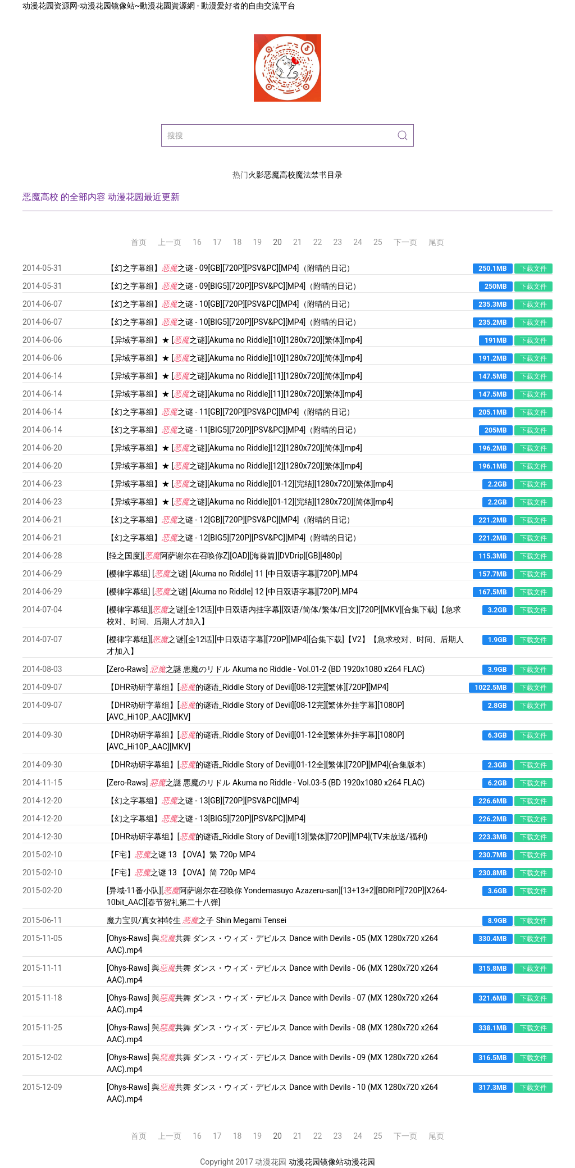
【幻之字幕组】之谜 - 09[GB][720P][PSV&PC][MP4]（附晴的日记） (230, 267)
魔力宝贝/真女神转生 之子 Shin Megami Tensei (196, 920)
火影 (256, 174)
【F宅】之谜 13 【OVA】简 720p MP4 (181, 872)
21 (297, 242)
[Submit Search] (402, 135)
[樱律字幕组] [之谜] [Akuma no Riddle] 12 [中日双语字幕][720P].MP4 (232, 591)
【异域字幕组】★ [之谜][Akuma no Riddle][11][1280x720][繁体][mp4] (234, 393)
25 (377, 242)
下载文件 (533, 268)
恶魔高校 (279, 174)
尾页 (436, 242)
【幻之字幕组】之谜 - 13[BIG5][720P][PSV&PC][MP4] (206, 818)
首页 (139, 242)
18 (237, 242)
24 (357, 242)
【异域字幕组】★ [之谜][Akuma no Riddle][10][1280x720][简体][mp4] (234, 357)
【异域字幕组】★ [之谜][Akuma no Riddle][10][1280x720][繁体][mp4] (234, 339)
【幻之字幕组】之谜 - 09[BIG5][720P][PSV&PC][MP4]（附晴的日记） (233, 285)
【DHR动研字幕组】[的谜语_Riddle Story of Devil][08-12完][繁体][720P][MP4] (248, 687)
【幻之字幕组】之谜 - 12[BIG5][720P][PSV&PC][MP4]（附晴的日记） (233, 537)
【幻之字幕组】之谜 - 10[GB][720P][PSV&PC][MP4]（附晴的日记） (230, 303)
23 (338, 242)
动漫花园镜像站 (316, 1161)
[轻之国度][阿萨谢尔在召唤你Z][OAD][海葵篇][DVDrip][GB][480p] (224, 555)
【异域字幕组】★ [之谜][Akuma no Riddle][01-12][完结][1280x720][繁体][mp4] (250, 483)
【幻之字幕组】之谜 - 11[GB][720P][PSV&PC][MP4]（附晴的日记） (230, 411)
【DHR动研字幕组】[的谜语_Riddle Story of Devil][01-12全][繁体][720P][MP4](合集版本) (266, 764)
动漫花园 (359, 1161)
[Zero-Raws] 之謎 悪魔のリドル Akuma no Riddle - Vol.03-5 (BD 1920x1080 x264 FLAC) (266, 782)
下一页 (405, 242)
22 (317, 242)
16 (197, 242)
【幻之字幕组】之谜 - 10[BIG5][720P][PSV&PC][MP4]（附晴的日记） (233, 321)
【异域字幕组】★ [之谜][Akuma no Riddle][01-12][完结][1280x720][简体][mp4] (250, 501)
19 (257, 242)
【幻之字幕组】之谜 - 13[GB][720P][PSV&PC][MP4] (203, 800)
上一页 (169, 242)
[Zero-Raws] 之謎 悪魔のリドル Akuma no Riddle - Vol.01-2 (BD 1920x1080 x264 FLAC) (266, 669)
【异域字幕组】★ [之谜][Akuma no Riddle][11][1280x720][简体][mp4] (234, 375)
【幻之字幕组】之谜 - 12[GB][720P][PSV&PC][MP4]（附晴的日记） (230, 519)
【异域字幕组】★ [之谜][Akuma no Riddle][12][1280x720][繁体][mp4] (234, 465)
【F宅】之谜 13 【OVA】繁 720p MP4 (181, 854)
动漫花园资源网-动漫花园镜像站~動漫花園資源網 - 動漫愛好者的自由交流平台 (158, 5)
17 (217, 242)
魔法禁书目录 (319, 174)
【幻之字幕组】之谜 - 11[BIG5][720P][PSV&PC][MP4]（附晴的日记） (233, 429)
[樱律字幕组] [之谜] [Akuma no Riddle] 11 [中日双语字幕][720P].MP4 (232, 573)
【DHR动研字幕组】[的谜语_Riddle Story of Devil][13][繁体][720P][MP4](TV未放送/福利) (267, 836)
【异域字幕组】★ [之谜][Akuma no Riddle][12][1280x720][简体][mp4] (234, 447)
